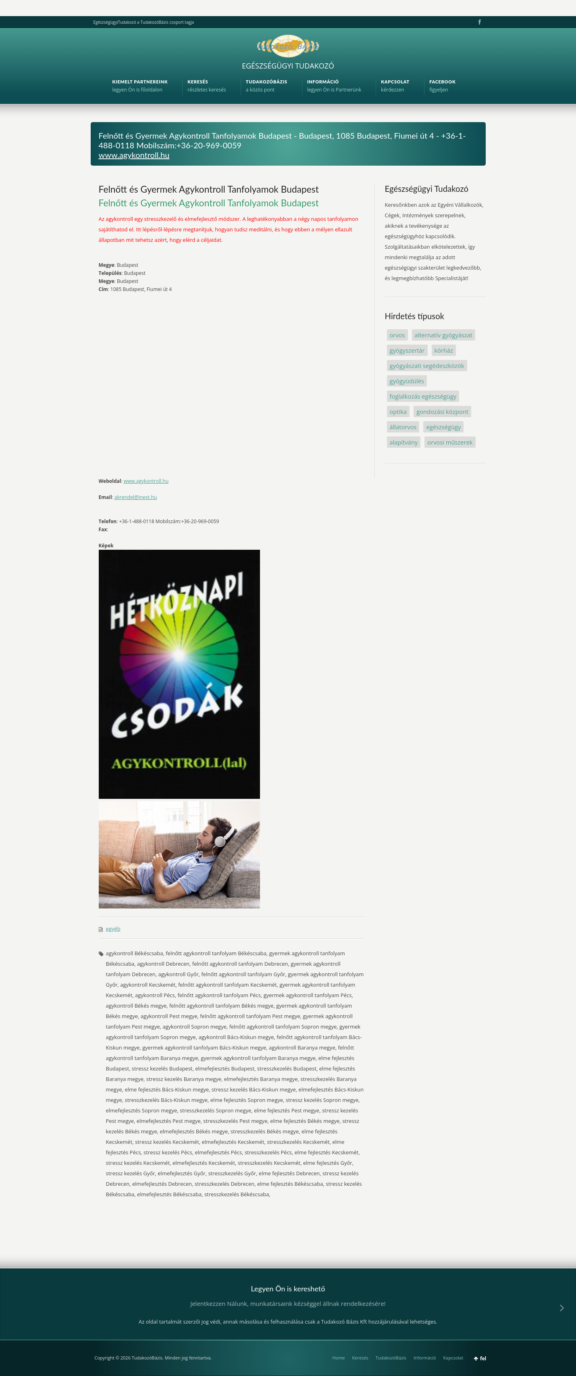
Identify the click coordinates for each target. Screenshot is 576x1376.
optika (398, 411)
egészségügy (443, 427)
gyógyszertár (407, 350)
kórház (444, 350)
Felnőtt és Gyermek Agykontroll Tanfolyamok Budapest (209, 189)
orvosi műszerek (449, 442)
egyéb (113, 928)
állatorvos (403, 427)
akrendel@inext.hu (135, 497)
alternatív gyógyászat (444, 335)
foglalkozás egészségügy (423, 396)
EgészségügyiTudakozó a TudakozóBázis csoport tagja (144, 22)
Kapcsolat (453, 1358)
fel (483, 1358)
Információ (425, 1358)
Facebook (478, 22)
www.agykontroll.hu (134, 155)
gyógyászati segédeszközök (427, 366)
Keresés (360, 1358)
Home (338, 1358)
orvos (397, 335)
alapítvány (404, 442)
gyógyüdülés (407, 381)
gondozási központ (442, 411)
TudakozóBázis (391, 1358)
